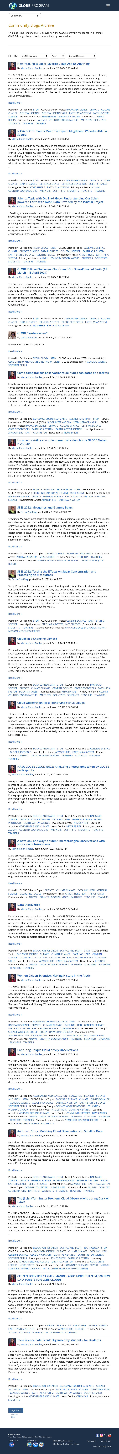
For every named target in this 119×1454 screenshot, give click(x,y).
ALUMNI (43, 119)
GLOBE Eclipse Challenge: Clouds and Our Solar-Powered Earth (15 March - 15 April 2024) (62, 270)
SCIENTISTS (100, 119)
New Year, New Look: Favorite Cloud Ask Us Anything (53, 64)
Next (13, 1417)
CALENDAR (82, 1396)
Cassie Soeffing (29, 512)
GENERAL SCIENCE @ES (55, 113)
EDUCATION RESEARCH (45, 950)
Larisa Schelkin (29, 337)
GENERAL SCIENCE (30, 113)
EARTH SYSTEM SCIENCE (21, 254)
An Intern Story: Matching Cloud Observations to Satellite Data (60, 1131)
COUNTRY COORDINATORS (64, 119)
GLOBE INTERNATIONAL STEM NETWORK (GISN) (34, 361)
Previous (15, 1414)
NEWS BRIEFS (71, 432)
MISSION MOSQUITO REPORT (24, 631)
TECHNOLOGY (41, 247)
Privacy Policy (91, 1441)
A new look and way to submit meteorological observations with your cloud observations (61, 842)
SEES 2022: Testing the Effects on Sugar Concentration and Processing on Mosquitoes (56, 573)
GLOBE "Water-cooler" (32, 333)
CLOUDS (80, 1328)
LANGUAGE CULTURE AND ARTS (50, 418)
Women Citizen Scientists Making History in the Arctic (53, 975)
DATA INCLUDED (29, 183)
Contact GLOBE (105, 1441)
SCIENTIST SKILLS (98, 183)
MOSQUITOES (47, 556)
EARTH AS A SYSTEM (80, 113)
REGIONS (100, 961)
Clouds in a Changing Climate (37, 639)
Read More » (15, 102)
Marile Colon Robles (31, 68)
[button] (108, 5)
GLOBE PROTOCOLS (73, 322)
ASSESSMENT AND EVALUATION (50, 1095)
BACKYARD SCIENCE (77, 109)
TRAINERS (41, 123)
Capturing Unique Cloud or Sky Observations (47, 1050)
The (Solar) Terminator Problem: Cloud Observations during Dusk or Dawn (63, 1200)
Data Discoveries (28, 905)
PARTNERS (86, 119)
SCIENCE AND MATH (80, 418)
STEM (36, 109)
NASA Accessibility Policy (102, 1446)
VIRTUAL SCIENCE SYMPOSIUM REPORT (58, 560)
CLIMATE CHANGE (29, 251)
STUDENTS (14, 123)
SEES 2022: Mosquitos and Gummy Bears (45, 507)
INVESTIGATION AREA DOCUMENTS (35, 1123)
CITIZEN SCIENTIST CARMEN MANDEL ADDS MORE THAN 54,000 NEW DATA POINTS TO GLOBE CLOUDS (63, 1277)
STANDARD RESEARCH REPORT (82, 1120)
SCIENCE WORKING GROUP (23, 1031)
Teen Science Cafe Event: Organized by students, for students (59, 1340)
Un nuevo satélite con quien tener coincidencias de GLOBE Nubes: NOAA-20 (62, 442)
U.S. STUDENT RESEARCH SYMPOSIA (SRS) (65, 1268)
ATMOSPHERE (49, 116)
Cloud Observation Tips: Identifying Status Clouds (51, 703)
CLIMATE (95, 109)
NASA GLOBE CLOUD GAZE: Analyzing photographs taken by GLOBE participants (63, 768)
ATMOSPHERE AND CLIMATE (34, 826)
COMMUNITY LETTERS (76, 1035)
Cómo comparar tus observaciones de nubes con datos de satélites (63, 373)
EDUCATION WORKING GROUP (56, 1031)
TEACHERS (28, 123)
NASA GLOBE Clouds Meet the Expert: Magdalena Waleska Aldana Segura (62, 132)
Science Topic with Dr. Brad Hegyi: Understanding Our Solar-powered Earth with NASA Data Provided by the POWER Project (60, 200)
